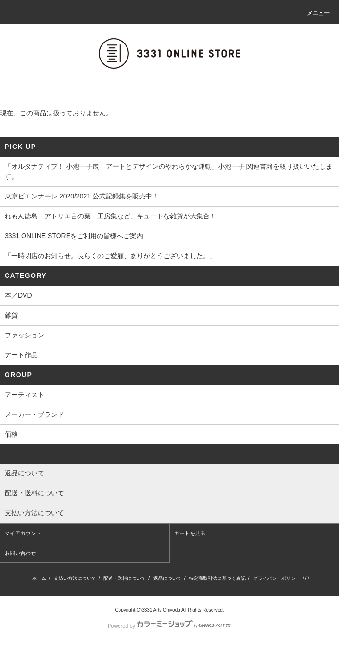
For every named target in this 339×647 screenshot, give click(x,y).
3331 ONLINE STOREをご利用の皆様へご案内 (74, 236)
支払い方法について (75, 578)
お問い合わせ (20, 553)
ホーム (39, 578)
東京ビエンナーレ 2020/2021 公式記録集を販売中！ (82, 196)
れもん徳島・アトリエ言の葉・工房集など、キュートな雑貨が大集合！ (110, 216)
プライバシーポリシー (276, 578)
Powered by (169, 626)
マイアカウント (23, 533)
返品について (167, 578)
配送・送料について (124, 578)
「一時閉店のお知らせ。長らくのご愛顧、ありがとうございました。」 (110, 255)
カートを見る (189, 533)
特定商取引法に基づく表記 (217, 578)
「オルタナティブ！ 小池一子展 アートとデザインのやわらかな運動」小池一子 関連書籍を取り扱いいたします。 (168, 171)
